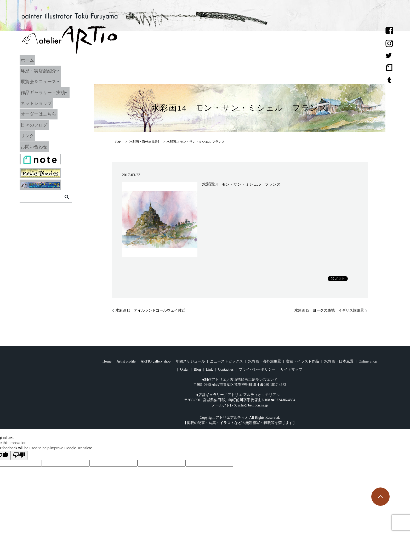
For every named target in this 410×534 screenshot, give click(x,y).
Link (209, 369)
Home (106, 361)
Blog (197, 369)
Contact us (226, 369)
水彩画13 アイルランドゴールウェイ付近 (150, 310)
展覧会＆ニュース (45, 81)
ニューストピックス (226, 361)
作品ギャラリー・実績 (49, 92)
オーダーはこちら (45, 114)
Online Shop (368, 361)
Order (184, 369)
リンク (33, 135)
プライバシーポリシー (257, 369)
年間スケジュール (190, 361)
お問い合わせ (40, 146)
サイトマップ (291, 369)
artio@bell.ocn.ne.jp (253, 405)
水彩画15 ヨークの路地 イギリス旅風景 (329, 310)
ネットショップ (42, 103)
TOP (118, 141)
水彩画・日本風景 (339, 361)
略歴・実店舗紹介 (45, 70)
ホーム (33, 59)
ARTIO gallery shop (155, 361)
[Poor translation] (19, 455)
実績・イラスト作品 (302, 361)
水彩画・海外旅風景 (143, 141)
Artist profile (126, 361)
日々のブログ (40, 124)
